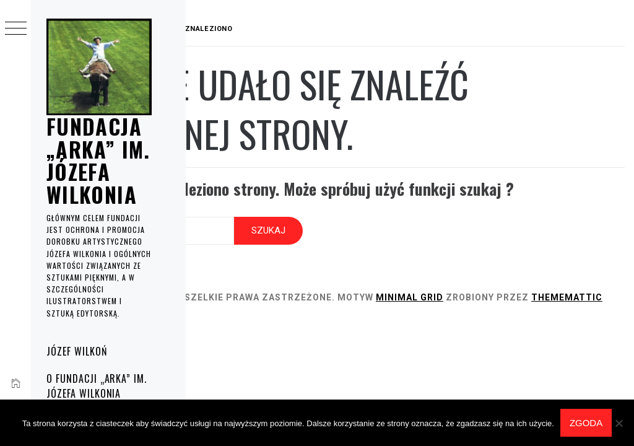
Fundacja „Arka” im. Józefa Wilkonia (98, 159)
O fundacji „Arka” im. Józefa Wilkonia (96, 386)
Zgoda (586, 423)
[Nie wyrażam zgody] (618, 423)
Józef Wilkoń (76, 351)
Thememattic (265, 316)
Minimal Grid (531, 303)
